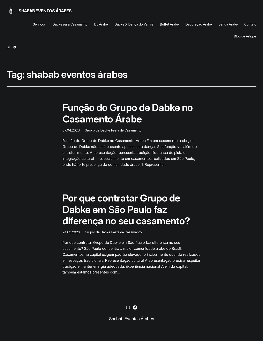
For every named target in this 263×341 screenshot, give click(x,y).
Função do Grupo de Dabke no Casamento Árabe (127, 113)
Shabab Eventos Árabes (45, 10)
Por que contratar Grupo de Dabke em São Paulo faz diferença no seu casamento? (126, 209)
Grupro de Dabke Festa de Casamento (113, 130)
